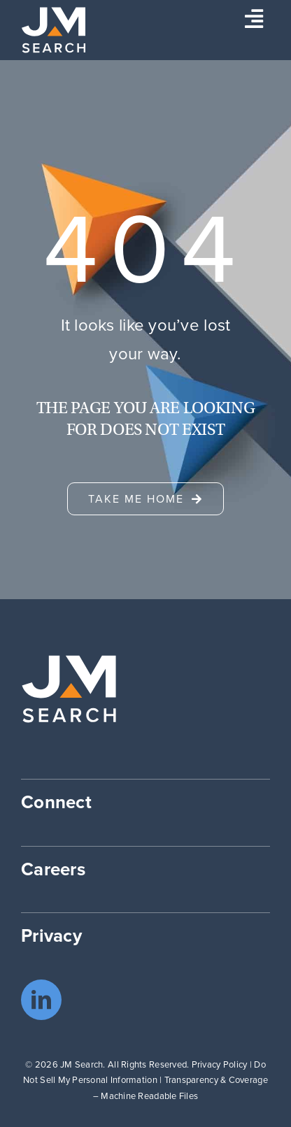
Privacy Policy (220, 1064)
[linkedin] (41, 999)
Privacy (51, 935)
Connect (56, 802)
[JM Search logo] (53, 13)
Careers (53, 869)
